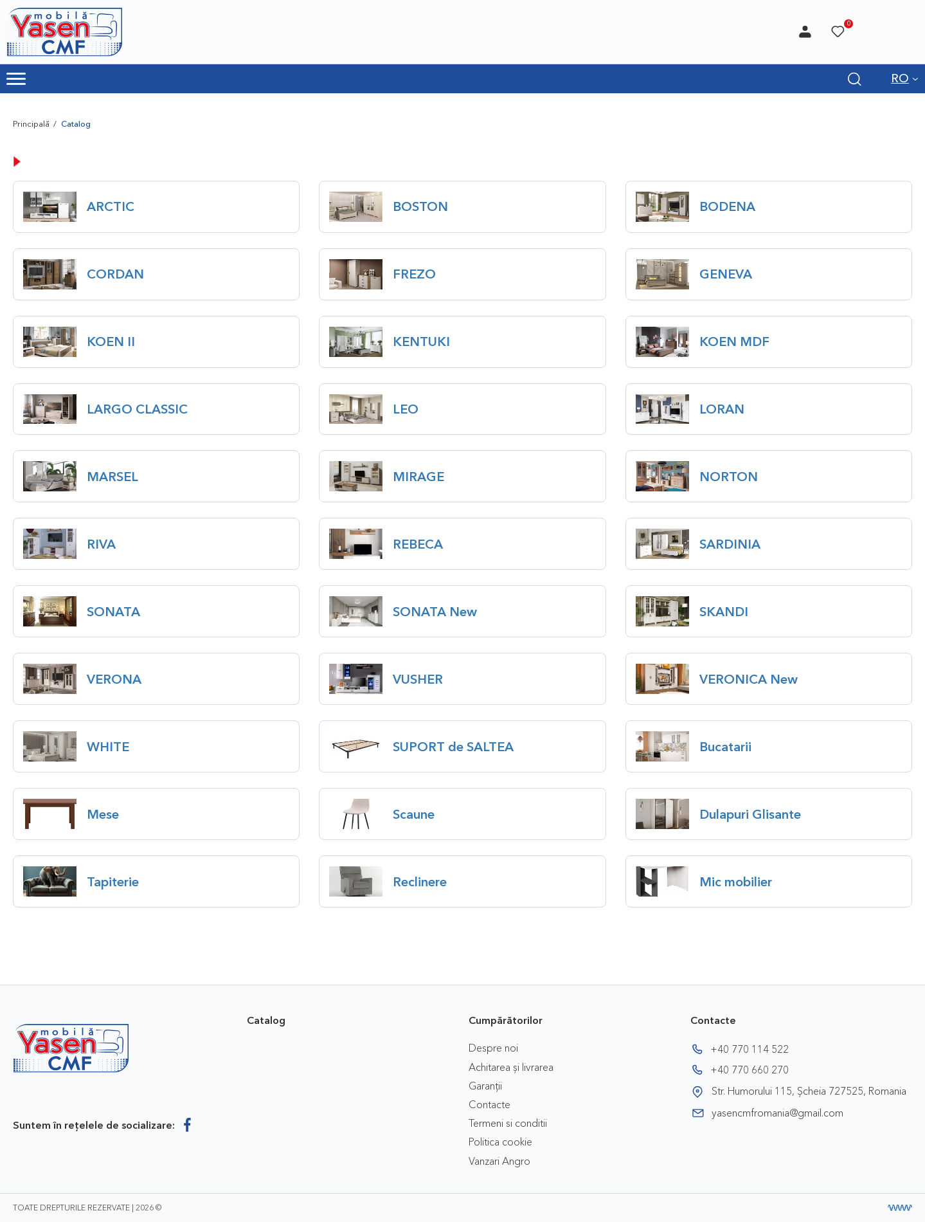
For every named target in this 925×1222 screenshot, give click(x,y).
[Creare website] (900, 1208)
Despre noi (493, 1047)
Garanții (485, 1085)
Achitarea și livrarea (511, 1067)
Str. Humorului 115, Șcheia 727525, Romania (809, 1090)
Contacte (489, 1104)
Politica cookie (500, 1141)
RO (900, 78)
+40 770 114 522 (749, 1049)
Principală (31, 123)
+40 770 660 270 (749, 1069)
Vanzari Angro (499, 1160)
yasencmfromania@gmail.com (777, 1112)
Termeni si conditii (508, 1123)
